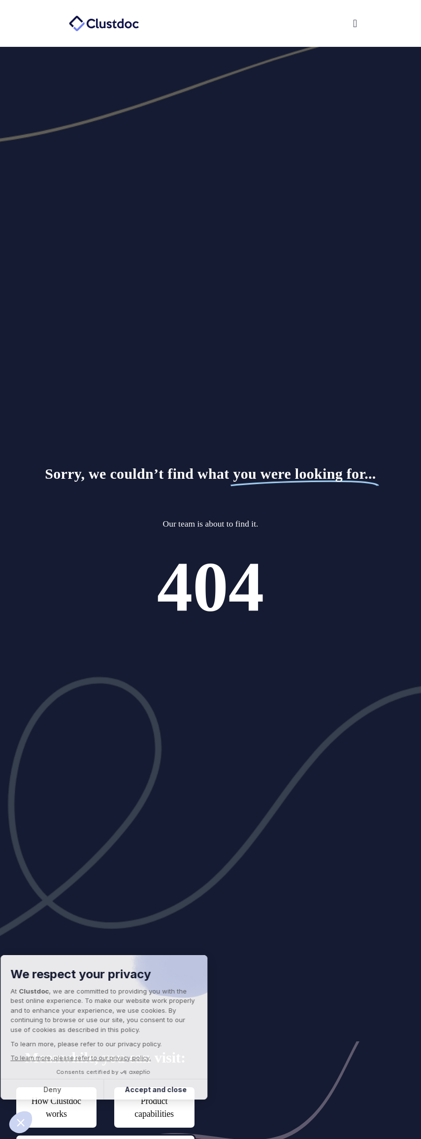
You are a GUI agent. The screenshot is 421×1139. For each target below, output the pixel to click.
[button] (286, 23)
